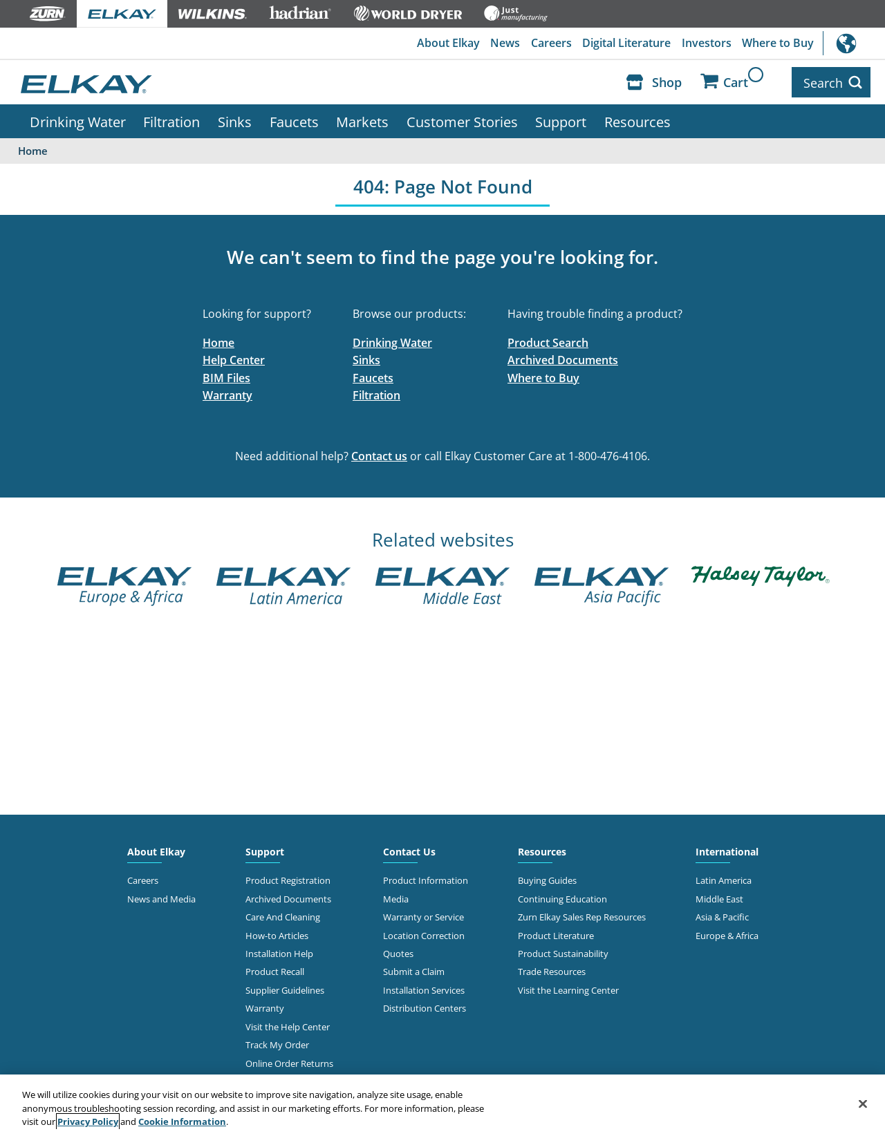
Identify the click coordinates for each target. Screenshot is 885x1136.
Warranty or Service (423, 915)
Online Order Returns (289, 1061)
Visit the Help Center (287, 1025)
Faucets (294, 119)
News (504, 43)
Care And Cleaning (282, 915)
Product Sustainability (563, 951)
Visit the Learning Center (568, 988)
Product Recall (274, 970)
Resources (637, 119)
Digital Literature (625, 43)
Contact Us (409, 849)
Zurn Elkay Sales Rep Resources (582, 915)
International (854, 43)
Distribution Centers (424, 1007)
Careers (550, 43)
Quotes (398, 951)
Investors (706, 43)
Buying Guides (547, 878)
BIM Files (226, 376)
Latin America (724, 878)
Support (560, 119)
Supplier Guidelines (284, 988)
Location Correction (424, 933)
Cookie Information (182, 1121)
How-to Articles (276, 933)
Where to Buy (778, 43)
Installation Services (424, 988)
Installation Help (279, 951)
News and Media (161, 897)
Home (218, 340)
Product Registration (287, 878)
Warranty (227, 393)
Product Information (425, 878)
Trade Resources (552, 970)
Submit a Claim (414, 970)
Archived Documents (562, 358)
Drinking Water (78, 119)
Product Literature (556, 933)
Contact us (379, 454)
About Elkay (446, 43)
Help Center (234, 358)
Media (396, 897)
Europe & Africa (727, 933)
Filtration (171, 119)
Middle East (719, 897)
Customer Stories (462, 119)
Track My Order (277, 1042)
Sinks (235, 119)
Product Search (547, 340)
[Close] (863, 1103)
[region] (442, 1105)
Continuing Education (562, 897)
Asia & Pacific (722, 915)
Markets (362, 119)
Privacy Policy (87, 1121)
